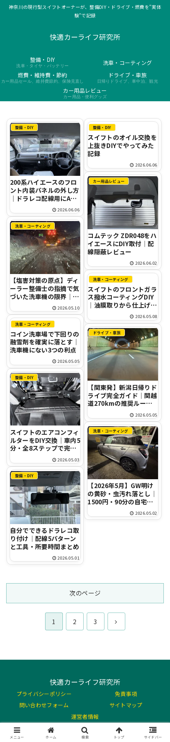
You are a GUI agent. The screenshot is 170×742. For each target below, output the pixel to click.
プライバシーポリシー (44, 694)
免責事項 (126, 694)
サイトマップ (126, 705)
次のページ (85, 592)
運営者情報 (85, 716)
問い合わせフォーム (44, 705)
